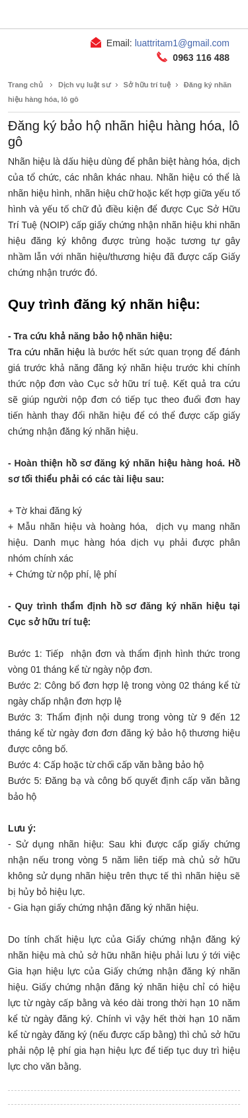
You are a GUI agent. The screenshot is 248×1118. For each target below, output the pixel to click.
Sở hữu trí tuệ (147, 85)
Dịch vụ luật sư (84, 85)
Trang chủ (25, 85)
